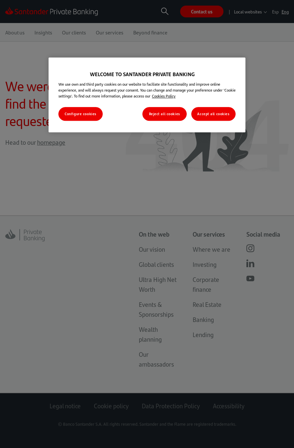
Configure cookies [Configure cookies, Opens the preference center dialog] (80, 114)
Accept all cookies (213, 114)
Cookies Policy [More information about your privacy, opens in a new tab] (164, 96)
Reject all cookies (164, 114)
